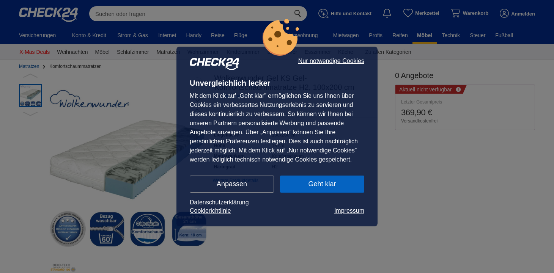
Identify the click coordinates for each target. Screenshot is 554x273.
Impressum (349, 210)
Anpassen (232, 184)
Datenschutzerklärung (219, 202)
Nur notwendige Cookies (331, 61)
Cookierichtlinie (210, 210)
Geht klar (322, 184)
